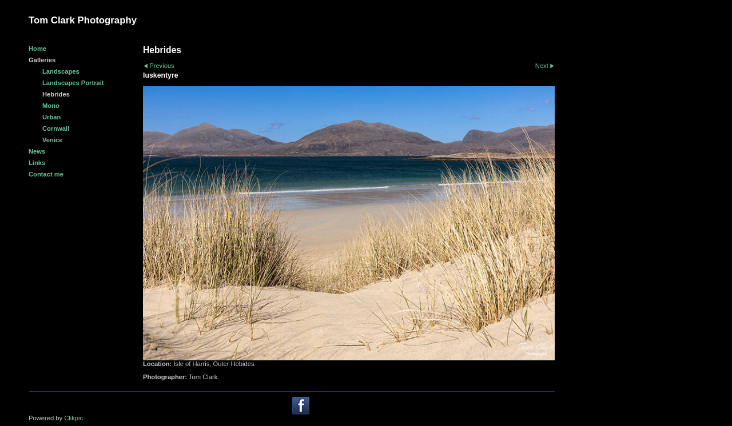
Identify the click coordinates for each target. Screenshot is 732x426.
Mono (50, 105)
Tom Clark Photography (83, 20)
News (37, 151)
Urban (51, 117)
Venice (52, 139)
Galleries (42, 60)
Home (37, 48)
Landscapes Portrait (73, 82)
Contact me (46, 174)
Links (37, 162)
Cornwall (55, 128)
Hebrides (56, 94)
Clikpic (73, 418)
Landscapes (60, 71)
